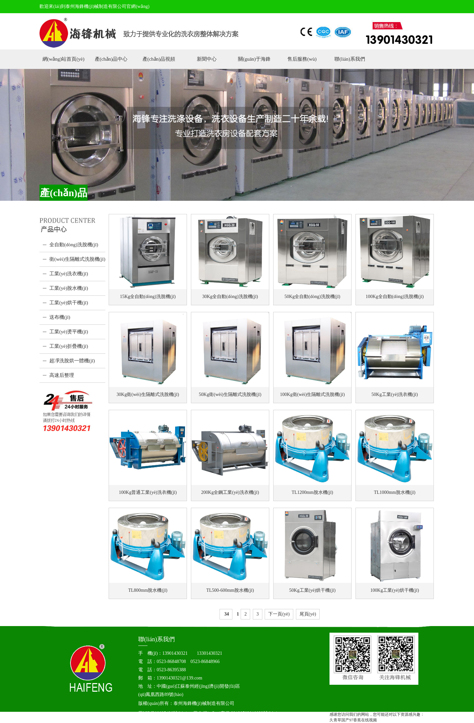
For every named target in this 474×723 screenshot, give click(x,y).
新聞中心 (207, 59)
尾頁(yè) (308, 614)
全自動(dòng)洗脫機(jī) (73, 244)
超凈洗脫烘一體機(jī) (72, 360)
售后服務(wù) (301, 59)
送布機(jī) (59, 317)
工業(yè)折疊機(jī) (68, 346)
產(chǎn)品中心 (111, 59)
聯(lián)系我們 (349, 59)
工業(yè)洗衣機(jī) (68, 273)
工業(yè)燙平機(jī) (68, 331)
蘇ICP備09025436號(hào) (162, 713)
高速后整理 (61, 375)
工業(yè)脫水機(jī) (68, 288)
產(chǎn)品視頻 (159, 59)
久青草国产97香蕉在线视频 (353, 720)
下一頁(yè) (279, 614)
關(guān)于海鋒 (254, 59)
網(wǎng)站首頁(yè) (63, 59)
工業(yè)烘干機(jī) (68, 302)
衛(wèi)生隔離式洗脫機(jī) (77, 259)
